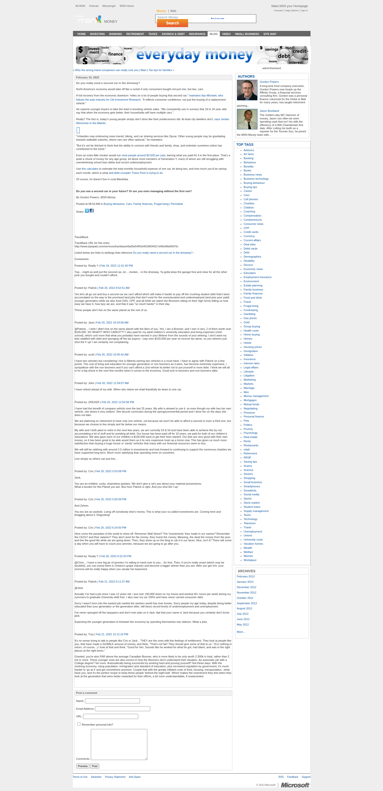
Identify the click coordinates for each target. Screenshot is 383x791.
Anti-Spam (135, 777)
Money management (256, 396)
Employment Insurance (258, 277)
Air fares (249, 154)
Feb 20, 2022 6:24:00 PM (110, 527)
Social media (251, 494)
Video (226, 33)
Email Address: (85, 708)
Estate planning (253, 285)
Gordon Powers (269, 81)
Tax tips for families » (161, 70)
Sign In (304, 10)
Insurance (197, 33)
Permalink (177, 203)
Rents (247, 441)
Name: (80, 700)
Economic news (253, 269)
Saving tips (250, 461)
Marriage (249, 387)
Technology (251, 519)
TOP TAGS (245, 144)
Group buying (252, 326)
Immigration (251, 351)
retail (247, 449)
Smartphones (252, 486)
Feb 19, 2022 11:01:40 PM (116, 265)
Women (248, 555)
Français (278, 10)
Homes (248, 338)
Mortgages (250, 400)
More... (241, 631)
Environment (251, 281)
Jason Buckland (269, 110)
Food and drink (253, 297)
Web (173, 11)
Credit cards (251, 231)
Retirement (135, 33)
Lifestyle (249, 371)
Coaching (249, 211)
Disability (249, 260)
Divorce (248, 264)
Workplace (250, 560)
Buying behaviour (114, 203)
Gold (247, 322)
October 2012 (245, 597)
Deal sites (250, 244)
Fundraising (251, 310)
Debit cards (251, 248)
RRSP (247, 457)
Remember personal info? (95, 724)
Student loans (252, 506)
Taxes (153, 33)
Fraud (247, 301)
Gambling (249, 313)
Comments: (83, 759)
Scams (248, 465)
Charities (249, 203)
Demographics (252, 256)
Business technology (256, 178)
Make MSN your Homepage (289, 6)
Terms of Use (80, 777)
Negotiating (251, 408)
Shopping (249, 478)
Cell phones (251, 199)
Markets (249, 383)
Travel (247, 527)
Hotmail (93, 5)
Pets (246, 420)
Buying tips (250, 187)
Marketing (250, 379)
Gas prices (250, 318)
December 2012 (246, 587)
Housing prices (253, 346)
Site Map (269, 33)
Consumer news (254, 223)
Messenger (109, 5)
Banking (115, 33)
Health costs (251, 330)
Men (246, 392)
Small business (253, 482)
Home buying (252, 334)
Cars (129, 203)
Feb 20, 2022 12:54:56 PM (118, 402)
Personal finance (254, 416)
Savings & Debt (173, 33)
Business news (253, 174)
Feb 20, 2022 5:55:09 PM (110, 499)
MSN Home (127, 5)
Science (249, 469)
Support (306, 777)
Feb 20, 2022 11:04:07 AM (112, 383)
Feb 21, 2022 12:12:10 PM (112, 634)
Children (249, 207)
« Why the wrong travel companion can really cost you (105, 70)
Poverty (248, 428)
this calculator (90, 168)
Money (111, 21)
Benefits (249, 166)
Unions (248, 535)
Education (250, 272)
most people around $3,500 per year (143, 155)
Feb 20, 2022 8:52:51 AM (114, 287)
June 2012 (243, 619)
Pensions (249, 412)
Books (247, 170)
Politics (248, 424)
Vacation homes (253, 543)
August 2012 (244, 608)
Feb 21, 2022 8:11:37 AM (114, 581)
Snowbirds (250, 490)
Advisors (249, 150)
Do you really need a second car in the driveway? (163, 252)
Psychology (251, 432)
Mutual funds (251, 404)
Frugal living (161, 203)
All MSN (80, 5)
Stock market (252, 502)
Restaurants (251, 445)
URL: (79, 716)
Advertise (96, 777)
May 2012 (243, 624)
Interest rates (252, 363)
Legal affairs (251, 367)
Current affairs (252, 240)
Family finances (142, 203)
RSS (281, 777)
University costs (253, 539)
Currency (249, 236)
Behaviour (250, 162)
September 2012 (247, 603)
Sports (248, 498)
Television (250, 523)
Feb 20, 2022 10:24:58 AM (112, 322)
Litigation (249, 375)
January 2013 (245, 581)
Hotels (248, 342)
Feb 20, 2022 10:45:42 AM (112, 354)
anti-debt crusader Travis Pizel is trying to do (136, 172)
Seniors (248, 473)
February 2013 (246, 576)
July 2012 (243, 613)
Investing (97, 33)
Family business (253, 289)
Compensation (252, 215)
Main (144, 70)
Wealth (248, 547)
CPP (246, 228)
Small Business (247, 33)
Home (82, 33)
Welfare (248, 552)
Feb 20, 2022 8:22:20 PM (115, 556)
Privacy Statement (115, 777)
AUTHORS (246, 76)
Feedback (292, 777)
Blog (214, 33)
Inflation (248, 355)
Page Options (291, 10)
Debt (247, 252)
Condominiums (253, 219)
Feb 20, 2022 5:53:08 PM (110, 471)
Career (248, 190)
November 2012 (246, 592)
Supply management (256, 511)
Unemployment (253, 531)
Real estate (251, 437)
